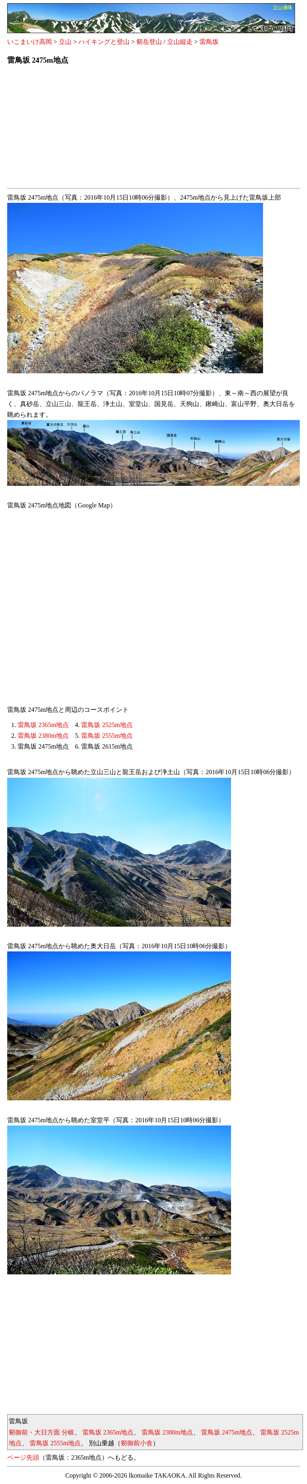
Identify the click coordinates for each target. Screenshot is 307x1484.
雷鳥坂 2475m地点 (226, 1432)
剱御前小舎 (137, 1443)
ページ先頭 (23, 1457)
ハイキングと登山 (104, 41)
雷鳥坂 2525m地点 (106, 724)
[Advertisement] (153, 129)
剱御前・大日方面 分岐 (41, 1432)
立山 (65, 41)
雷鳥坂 (209, 41)
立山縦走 (180, 41)
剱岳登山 (149, 41)
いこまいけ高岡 (29, 41)
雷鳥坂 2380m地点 (43, 735)
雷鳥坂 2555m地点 (106, 735)
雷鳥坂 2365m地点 (43, 724)
